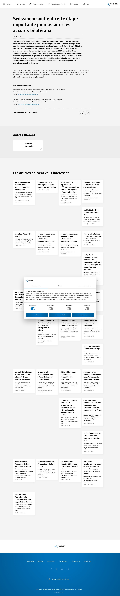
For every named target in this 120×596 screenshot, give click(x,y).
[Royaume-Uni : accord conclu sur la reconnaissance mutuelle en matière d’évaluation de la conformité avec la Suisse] (70, 413)
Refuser (37, 315)
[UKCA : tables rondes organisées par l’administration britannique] (70, 381)
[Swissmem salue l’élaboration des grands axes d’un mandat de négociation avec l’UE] (92, 381)
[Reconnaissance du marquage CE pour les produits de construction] (47, 186)
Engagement (76, 561)
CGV (76, 589)
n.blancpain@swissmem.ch (29, 94)
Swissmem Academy (36, 4)
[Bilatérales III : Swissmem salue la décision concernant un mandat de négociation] (70, 328)
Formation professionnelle (56, 4)
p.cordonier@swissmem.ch (30, 104)
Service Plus (51, 561)
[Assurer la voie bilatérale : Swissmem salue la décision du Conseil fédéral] (47, 382)
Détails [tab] (60, 286)
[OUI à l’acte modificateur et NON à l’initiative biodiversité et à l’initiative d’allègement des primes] (47, 330)
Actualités (30, 561)
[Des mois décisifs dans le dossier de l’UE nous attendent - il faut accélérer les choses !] (24, 381)
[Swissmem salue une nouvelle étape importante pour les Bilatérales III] (24, 192)
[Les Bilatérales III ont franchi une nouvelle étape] (92, 216)
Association (87, 561)
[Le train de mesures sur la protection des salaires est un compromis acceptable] (47, 243)
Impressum (39, 589)
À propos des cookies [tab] (84, 286)
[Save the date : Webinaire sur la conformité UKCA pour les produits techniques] (24, 503)
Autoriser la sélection (60, 315)
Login (86, 4)
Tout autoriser (83, 315)
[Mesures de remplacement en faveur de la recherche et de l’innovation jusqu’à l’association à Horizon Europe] (92, 473)
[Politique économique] (28, 145)
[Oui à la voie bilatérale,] (92, 239)
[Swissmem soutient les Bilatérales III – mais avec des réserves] (92, 191)
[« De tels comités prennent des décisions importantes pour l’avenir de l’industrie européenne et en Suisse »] (92, 412)
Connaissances (63, 561)
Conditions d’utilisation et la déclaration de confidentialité (58, 589)
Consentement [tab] (36, 286)
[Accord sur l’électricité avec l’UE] (24, 239)
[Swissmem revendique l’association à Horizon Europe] (47, 469)
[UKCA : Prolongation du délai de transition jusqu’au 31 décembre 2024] (92, 442)
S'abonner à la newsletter (60, 579)
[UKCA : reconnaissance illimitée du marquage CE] (92, 354)
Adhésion (74, 4)
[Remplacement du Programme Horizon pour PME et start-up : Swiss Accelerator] (24, 470)
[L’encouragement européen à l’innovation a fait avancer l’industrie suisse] (70, 470)
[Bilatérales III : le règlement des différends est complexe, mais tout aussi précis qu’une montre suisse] (70, 192)
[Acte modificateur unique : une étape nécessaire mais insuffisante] (92, 327)
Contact (80, 589)
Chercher (20, 4)
